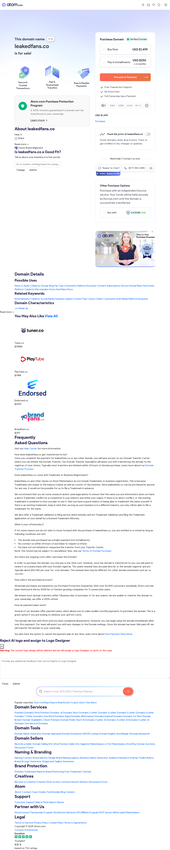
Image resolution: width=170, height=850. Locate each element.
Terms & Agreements (75, 822)
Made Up (23, 308)
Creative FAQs (44, 781)
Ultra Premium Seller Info (66, 743)
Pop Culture (89, 298)
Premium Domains (24, 712)
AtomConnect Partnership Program (34, 812)
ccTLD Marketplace (115, 743)
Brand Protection (31, 765)
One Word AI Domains (36, 723)
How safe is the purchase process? (34, 579)
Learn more (39, 120)
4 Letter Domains (117, 712)
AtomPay (131, 743)
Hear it (18, 134)
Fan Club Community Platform (70, 285)
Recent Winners (79, 781)
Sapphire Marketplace (92, 743)
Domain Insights (107, 733)
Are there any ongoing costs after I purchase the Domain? (46, 556)
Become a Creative (25, 781)
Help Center (30, 448)
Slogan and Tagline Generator (58, 761)
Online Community (106, 298)
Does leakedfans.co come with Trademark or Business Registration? (51, 475)
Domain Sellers (29, 738)
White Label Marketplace (126, 812)
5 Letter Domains (136, 712)
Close (5, 683)
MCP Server (105, 812)
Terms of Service (24, 822)
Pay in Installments (125, 62)
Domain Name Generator (28, 733)
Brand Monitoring (55, 771)
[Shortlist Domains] (153, 4)
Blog (63, 792)
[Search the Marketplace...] (38, 164)
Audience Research (119, 757)
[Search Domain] (128, 691)
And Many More (64, 289)
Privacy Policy (41, 822)
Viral (118, 298)
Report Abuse (56, 802)
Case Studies (39, 792)
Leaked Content (73, 298)
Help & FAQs (42, 802)
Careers (70, 792)
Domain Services (31, 707)
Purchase (100, 121)
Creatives (24, 776)
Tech (36, 702)
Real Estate (64, 702)
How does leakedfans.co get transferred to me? (41, 454)
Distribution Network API (66, 812)
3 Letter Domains (98, 712)
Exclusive (143, 298)
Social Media (47, 298)
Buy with (125, 212)
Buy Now (125, 49)
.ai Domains (66, 712)
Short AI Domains (85, 719)
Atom (20, 786)
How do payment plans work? (30, 605)
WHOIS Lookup (90, 733)
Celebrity (35, 298)
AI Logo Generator (31, 761)
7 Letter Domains (34, 716)
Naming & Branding (33, 752)
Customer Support (25, 802)
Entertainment (22, 298)
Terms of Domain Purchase (96, 550)
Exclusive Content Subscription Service (108, 285)
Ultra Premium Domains (46, 712)
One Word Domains (53, 716)
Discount (148, 134)
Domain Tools (27, 727)
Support (22, 796)
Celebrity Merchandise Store (39, 289)
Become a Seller (23, 743)
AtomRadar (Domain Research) (133, 733)
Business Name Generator (94, 757)
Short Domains (81, 712)
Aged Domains (72, 716)
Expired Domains (113, 716)
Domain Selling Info (42, 743)
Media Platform (129, 298)
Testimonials (53, 792)
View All (51, 316)
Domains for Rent (132, 716)
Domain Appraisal (51, 733)
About (18, 792)
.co (16, 308)
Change (21, 169)
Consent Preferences (26, 829)
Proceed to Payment (131, 77)
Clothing (43, 702)
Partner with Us (29, 806)
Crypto (75, 702)
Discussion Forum (24, 747)
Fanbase (59, 298)
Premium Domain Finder (63, 719)
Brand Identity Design (44, 757)
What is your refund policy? (29, 524)
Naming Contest (23, 757)
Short (82, 702)
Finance (53, 702)
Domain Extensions (72, 733)
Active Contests (62, 781)
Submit (33, 169)
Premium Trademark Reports (30, 771)
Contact (26, 792)
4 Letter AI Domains (127, 719)
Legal (20, 816)
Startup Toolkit (138, 757)
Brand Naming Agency (67, 757)
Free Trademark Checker (78, 771)
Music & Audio (22, 285)
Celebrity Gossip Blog (42, 285)
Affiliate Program (89, 812)
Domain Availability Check (36, 719)
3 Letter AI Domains (105, 719)
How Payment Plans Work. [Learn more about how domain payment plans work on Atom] (119, 634)
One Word (91, 702)
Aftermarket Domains (92, 716)
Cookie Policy (56, 822)
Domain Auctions (146, 743)
